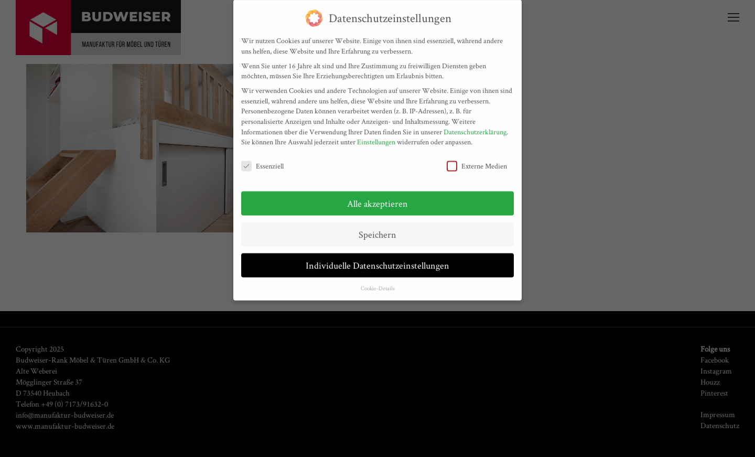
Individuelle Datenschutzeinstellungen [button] (377, 261)
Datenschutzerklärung (475, 127)
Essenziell (262, 162)
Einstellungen (376, 138)
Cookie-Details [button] (378, 284)
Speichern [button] (377, 230)
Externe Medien (477, 162)
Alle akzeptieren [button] (377, 199)
